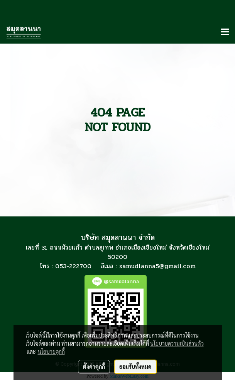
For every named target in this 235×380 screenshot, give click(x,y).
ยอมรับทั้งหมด (135, 366)
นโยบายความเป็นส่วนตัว (177, 343)
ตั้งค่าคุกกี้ (94, 366)
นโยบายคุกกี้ (51, 351)
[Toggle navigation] (224, 32)
